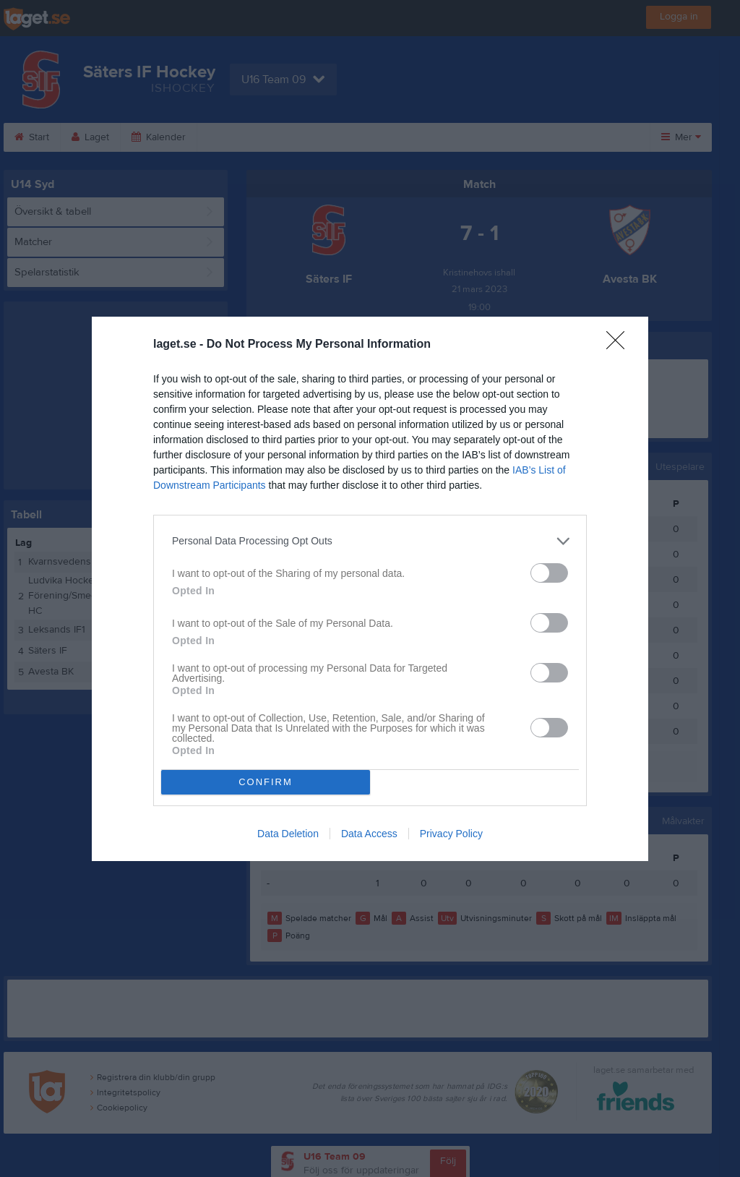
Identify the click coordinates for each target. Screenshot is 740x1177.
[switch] (549, 573)
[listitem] (370, 541)
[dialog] (370, 589)
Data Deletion (288, 833)
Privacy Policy (451, 833)
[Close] (620, 345)
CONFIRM (265, 781)
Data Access (369, 833)
